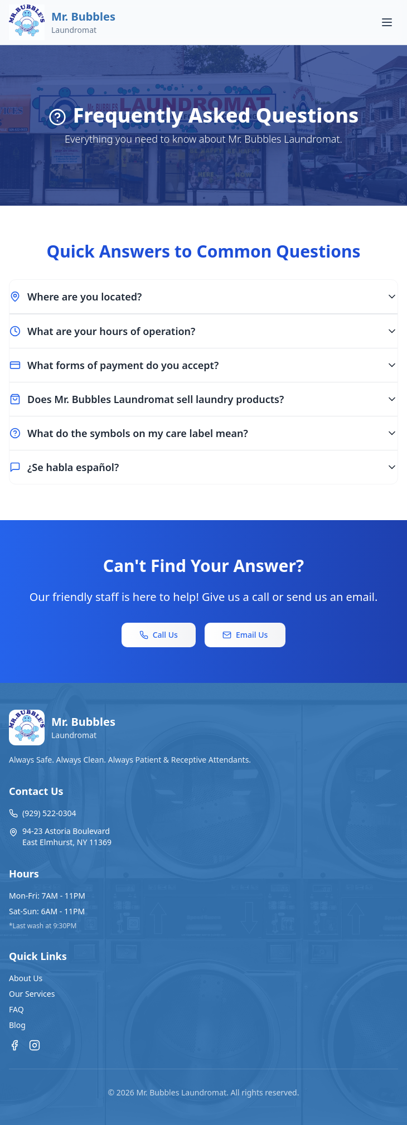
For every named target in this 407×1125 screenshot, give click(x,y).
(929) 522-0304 (42, 813)
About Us (25, 978)
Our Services (32, 993)
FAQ (16, 1009)
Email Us (245, 634)
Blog (17, 1025)
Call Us (158, 634)
